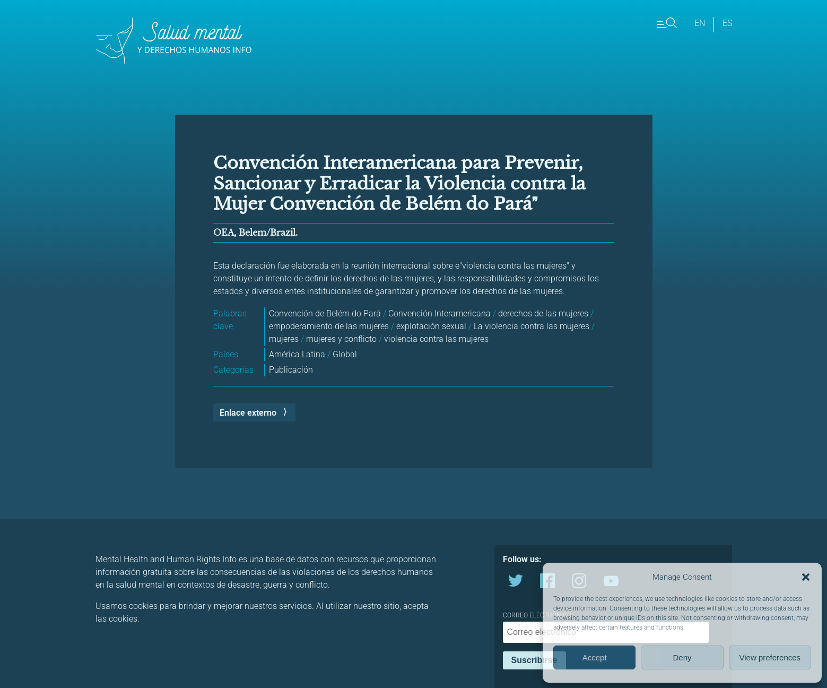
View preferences (770, 657)
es (727, 23)
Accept (594, 657)
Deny (682, 657)
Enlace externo (248, 413)
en (699, 23)
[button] (805, 577)
